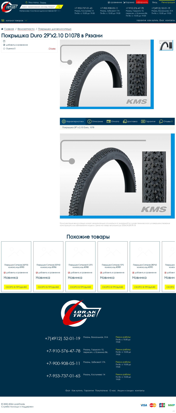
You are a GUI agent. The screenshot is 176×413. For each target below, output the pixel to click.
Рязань (43, 3)
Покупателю (101, 390)
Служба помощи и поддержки (17, 406)
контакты (170, 20)
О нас (112, 390)
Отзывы (52, 49)
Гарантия (141, 20)
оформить (142, 2)
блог (162, 20)
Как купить (152, 20)
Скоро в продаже (16, 287)
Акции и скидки (125, 390)
